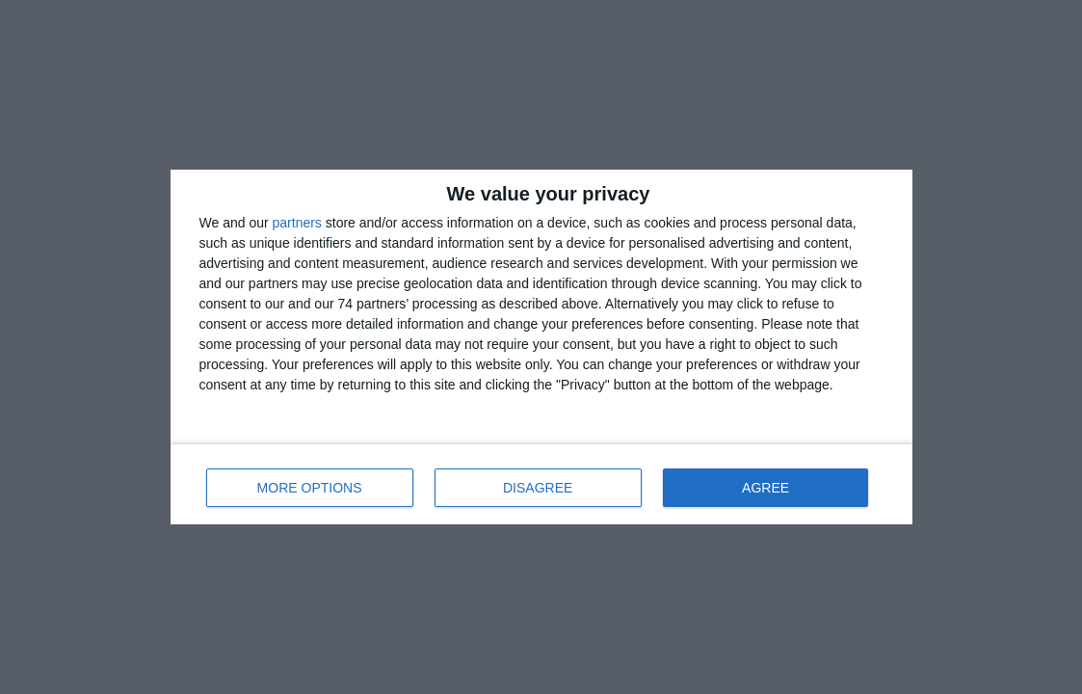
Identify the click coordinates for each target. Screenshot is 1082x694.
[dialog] (541, 347)
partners (297, 222)
